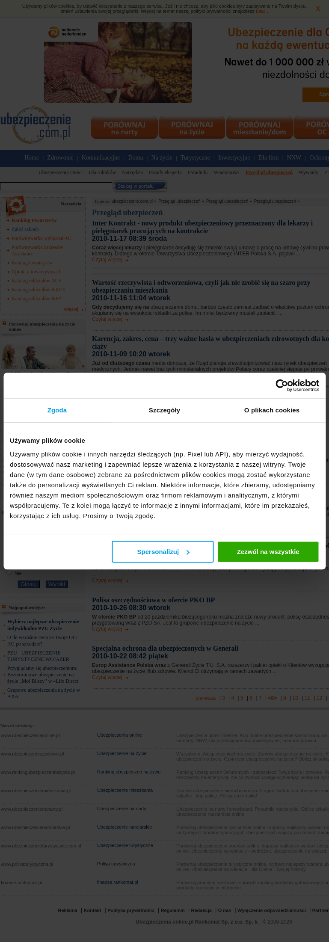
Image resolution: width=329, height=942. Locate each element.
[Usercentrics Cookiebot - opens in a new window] (281, 385)
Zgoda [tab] (57, 410)
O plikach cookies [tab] (271, 410)
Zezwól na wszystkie (268, 551)
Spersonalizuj (163, 551)
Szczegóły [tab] (164, 410)
